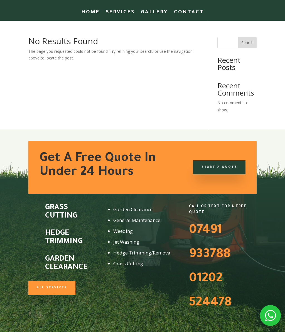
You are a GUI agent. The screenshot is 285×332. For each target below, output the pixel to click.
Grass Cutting (61, 212)
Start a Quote (219, 167)
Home (90, 13)
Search (247, 42)
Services (120, 13)
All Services (52, 287)
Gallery (154, 13)
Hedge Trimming (64, 237)
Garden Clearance (66, 263)
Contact (189, 13)
